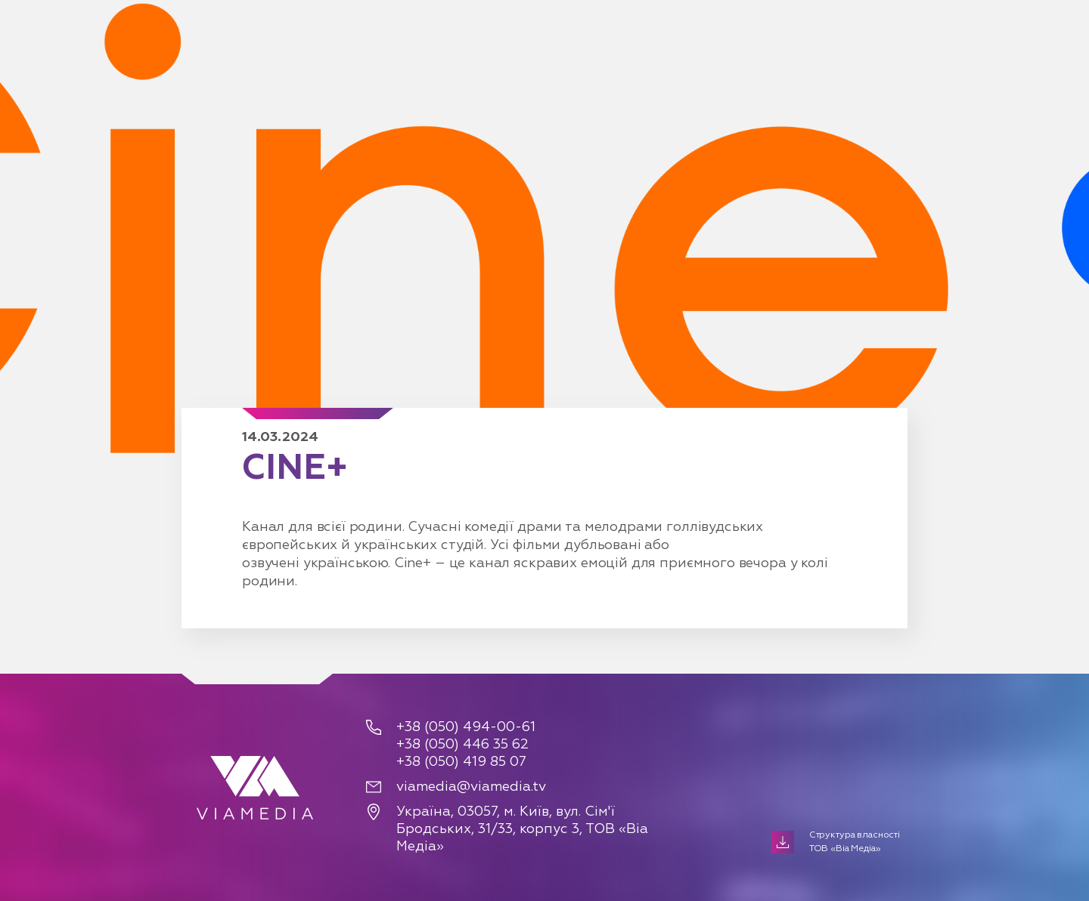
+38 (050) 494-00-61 (465, 727)
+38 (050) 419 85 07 (461, 762)
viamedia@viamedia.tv (471, 787)
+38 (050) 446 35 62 (462, 744)
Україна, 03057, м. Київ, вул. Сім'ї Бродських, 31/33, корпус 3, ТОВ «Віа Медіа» (522, 829)
